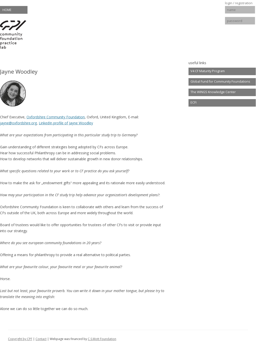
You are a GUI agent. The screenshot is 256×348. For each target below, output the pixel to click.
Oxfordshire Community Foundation (55, 117)
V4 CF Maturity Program (207, 71)
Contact (41, 339)
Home (6, 10)
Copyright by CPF (20, 339)
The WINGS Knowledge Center (213, 92)
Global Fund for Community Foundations (220, 81)
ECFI (193, 102)
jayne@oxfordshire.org (18, 123)
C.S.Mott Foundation (102, 339)
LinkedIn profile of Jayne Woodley (66, 123)
